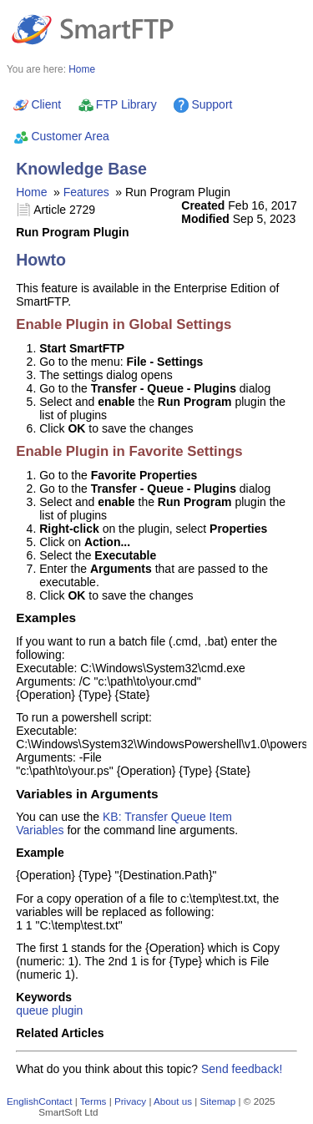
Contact (55, 1101)
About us (173, 1101)
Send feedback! (241, 1069)
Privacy (130, 1101)
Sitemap (218, 1101)
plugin (67, 1010)
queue (32, 1010)
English (22, 1101)
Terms (93, 1101)
